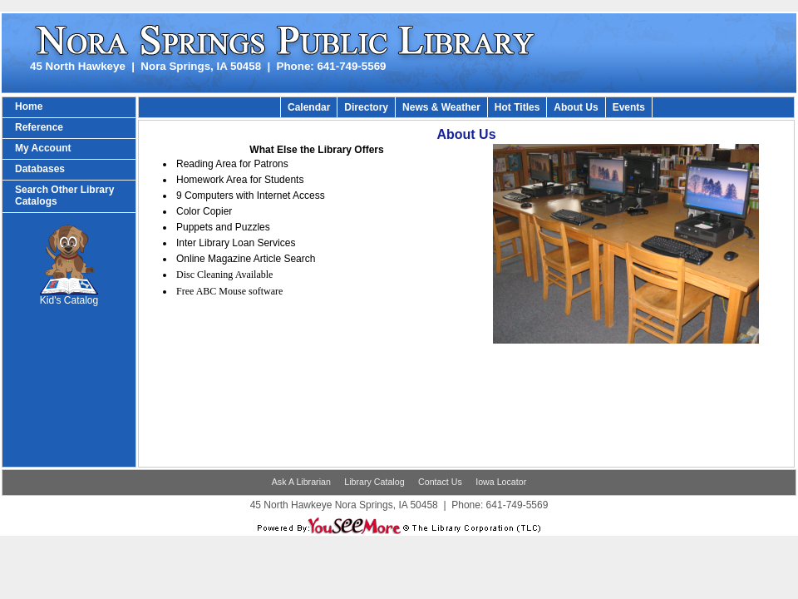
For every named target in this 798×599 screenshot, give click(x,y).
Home (28, 106)
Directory (366, 107)
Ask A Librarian (301, 482)
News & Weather (441, 107)
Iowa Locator (500, 482)
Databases (40, 169)
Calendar (309, 107)
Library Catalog (374, 482)
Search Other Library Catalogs (64, 195)
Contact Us (440, 482)
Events (629, 107)
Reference (39, 127)
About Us (576, 107)
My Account (43, 148)
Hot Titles (517, 107)
